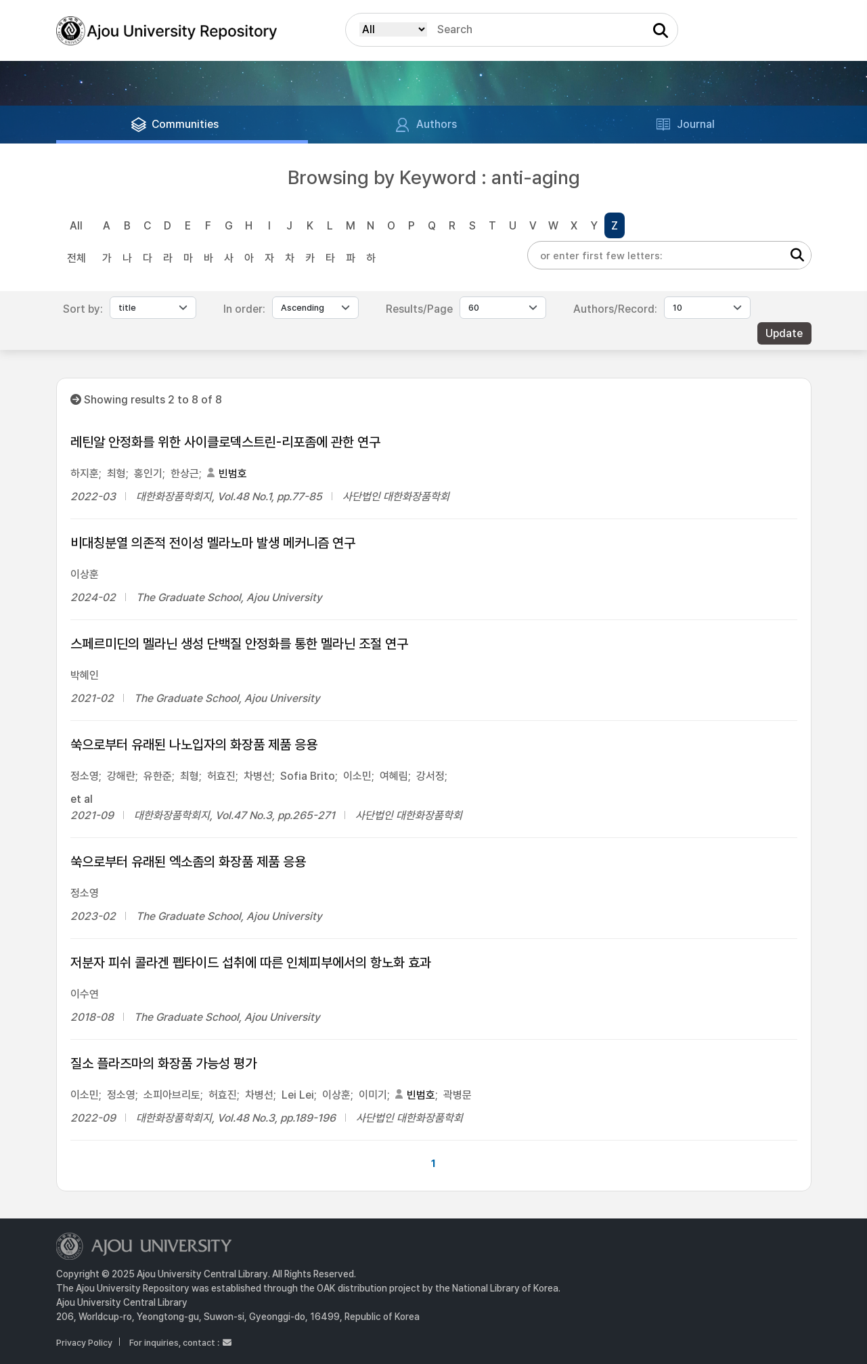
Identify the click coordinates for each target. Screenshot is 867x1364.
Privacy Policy (84, 1343)
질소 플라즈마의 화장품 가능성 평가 (163, 1063)
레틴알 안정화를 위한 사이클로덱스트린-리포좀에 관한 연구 (225, 442)
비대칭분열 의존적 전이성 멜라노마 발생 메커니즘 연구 (212, 543)
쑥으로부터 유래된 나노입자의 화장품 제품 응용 (193, 744)
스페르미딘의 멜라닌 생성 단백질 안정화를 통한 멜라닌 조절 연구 (239, 644)
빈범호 (233, 473)
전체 (76, 258)
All (76, 225)
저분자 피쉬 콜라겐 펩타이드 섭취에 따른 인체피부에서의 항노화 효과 (250, 962)
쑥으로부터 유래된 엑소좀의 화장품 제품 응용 (188, 862)
